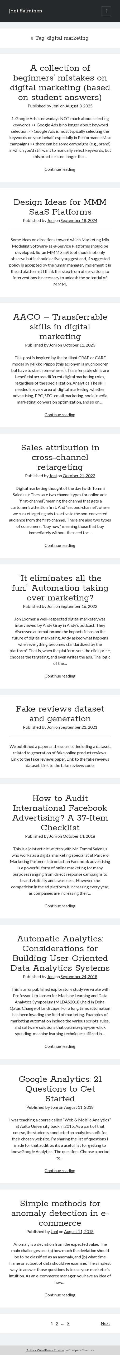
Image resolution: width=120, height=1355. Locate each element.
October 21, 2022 (79, 475)
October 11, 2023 (79, 344)
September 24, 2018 (79, 976)
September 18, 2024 (79, 220)
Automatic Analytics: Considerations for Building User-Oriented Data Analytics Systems (60, 954)
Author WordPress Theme (45, 1350)
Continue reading (60, 169)
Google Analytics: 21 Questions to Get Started (60, 1089)
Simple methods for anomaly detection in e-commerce (60, 1213)
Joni (55, 105)
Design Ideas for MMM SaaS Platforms (60, 207)
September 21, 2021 (79, 726)
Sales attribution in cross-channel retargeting (60, 457)
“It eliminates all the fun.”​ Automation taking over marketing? (60, 588)
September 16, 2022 (79, 606)
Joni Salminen (25, 11)
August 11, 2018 (79, 1107)
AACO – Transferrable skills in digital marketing (60, 327)
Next (105, 1323)
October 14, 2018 (79, 835)
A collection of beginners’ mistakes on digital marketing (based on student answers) (60, 83)
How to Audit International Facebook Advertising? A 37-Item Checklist (60, 813)
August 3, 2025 (79, 105)
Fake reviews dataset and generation (60, 714)
